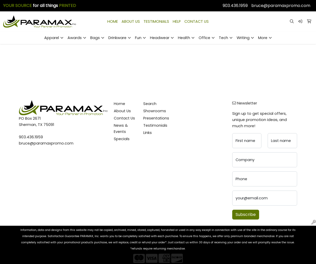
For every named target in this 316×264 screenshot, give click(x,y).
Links (147, 132)
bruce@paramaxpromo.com (280, 6)
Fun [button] (138, 37)
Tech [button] (223, 37)
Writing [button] (243, 37)
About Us (122, 111)
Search (149, 103)
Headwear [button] (159, 37)
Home (119, 103)
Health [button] (184, 37)
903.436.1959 (235, 6)
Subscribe (246, 214)
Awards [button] (74, 37)
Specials (122, 138)
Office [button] (204, 37)
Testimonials (155, 125)
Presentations (155, 118)
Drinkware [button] (117, 37)
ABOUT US (131, 21)
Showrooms (154, 111)
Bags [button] (95, 37)
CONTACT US (196, 21)
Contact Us (124, 118)
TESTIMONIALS (156, 21)
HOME (112, 21)
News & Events (121, 128)
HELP (177, 21)
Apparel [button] (51, 37)
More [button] (262, 37)
